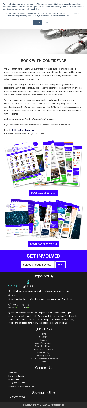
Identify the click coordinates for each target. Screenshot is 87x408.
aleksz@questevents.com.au (21, 386)
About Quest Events (43, 346)
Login (43, 362)
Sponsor (43, 340)
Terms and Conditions (43, 349)
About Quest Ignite (43, 343)
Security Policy (43, 355)
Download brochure (43, 193)
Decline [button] (49, 22)
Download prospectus (43, 244)
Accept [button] (37, 22)
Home (43, 334)
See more (12, 295)
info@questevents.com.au (22, 130)
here (11, 119)
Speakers (43, 337)
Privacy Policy (43, 352)
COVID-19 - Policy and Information (43, 359)
